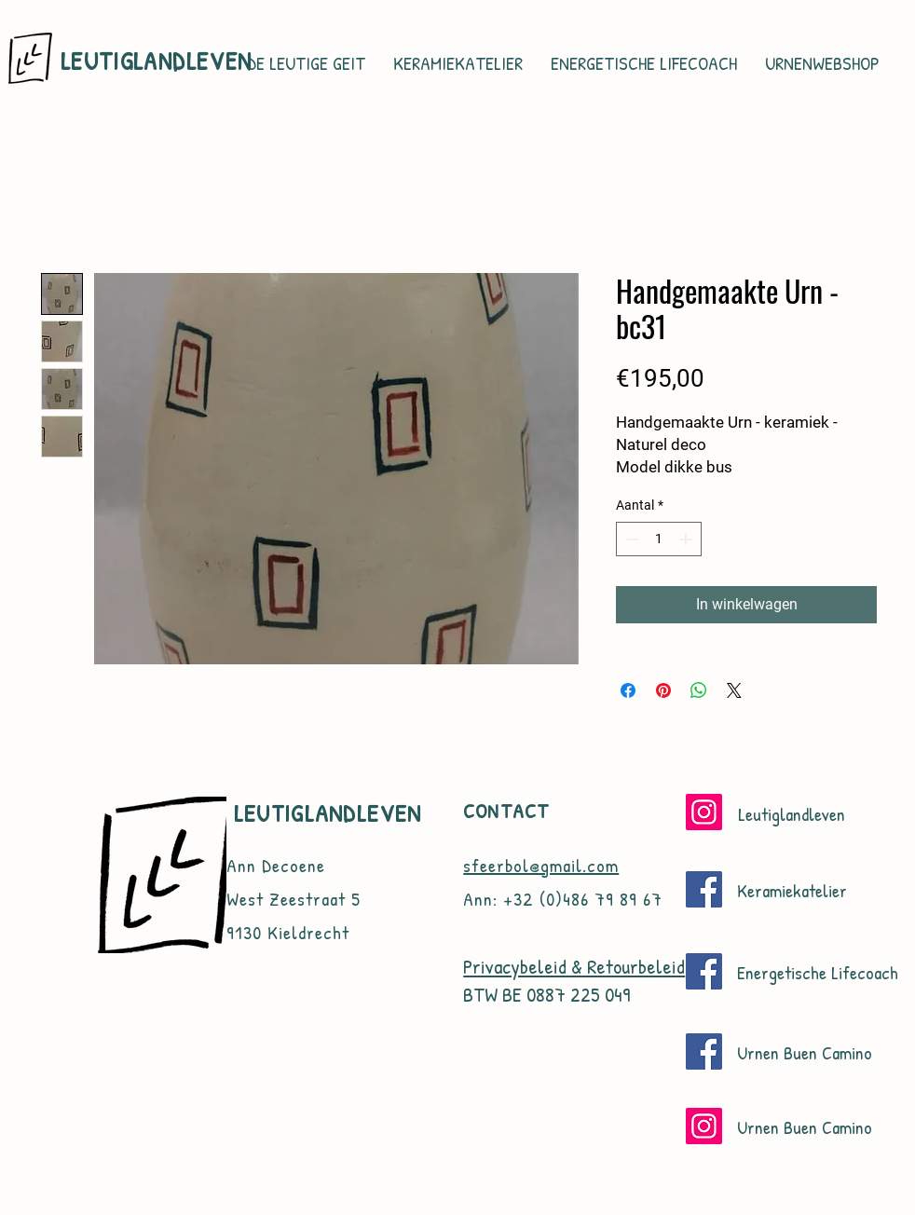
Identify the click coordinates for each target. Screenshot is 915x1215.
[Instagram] (704, 812)
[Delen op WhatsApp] (699, 690)
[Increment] (687, 539)
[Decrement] (630, 539)
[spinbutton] (659, 539)
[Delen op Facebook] (628, 690)
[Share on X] (734, 690)
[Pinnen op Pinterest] (663, 690)
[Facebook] (704, 889)
